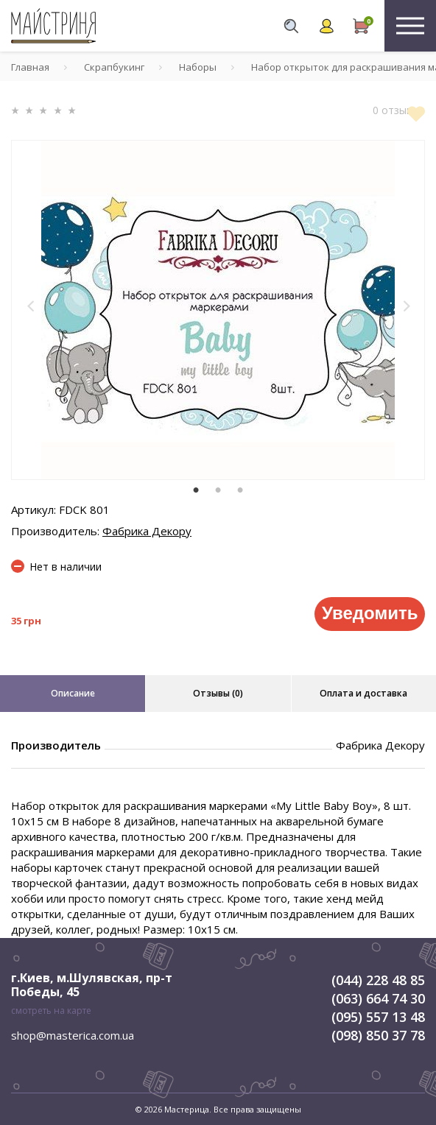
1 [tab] (196, 490)
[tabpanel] (218, 310)
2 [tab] (218, 490)
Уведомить (370, 613)
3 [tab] (240, 490)
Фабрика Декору (146, 530)
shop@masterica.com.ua (72, 1035)
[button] (31, 306)
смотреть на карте (51, 1010)
